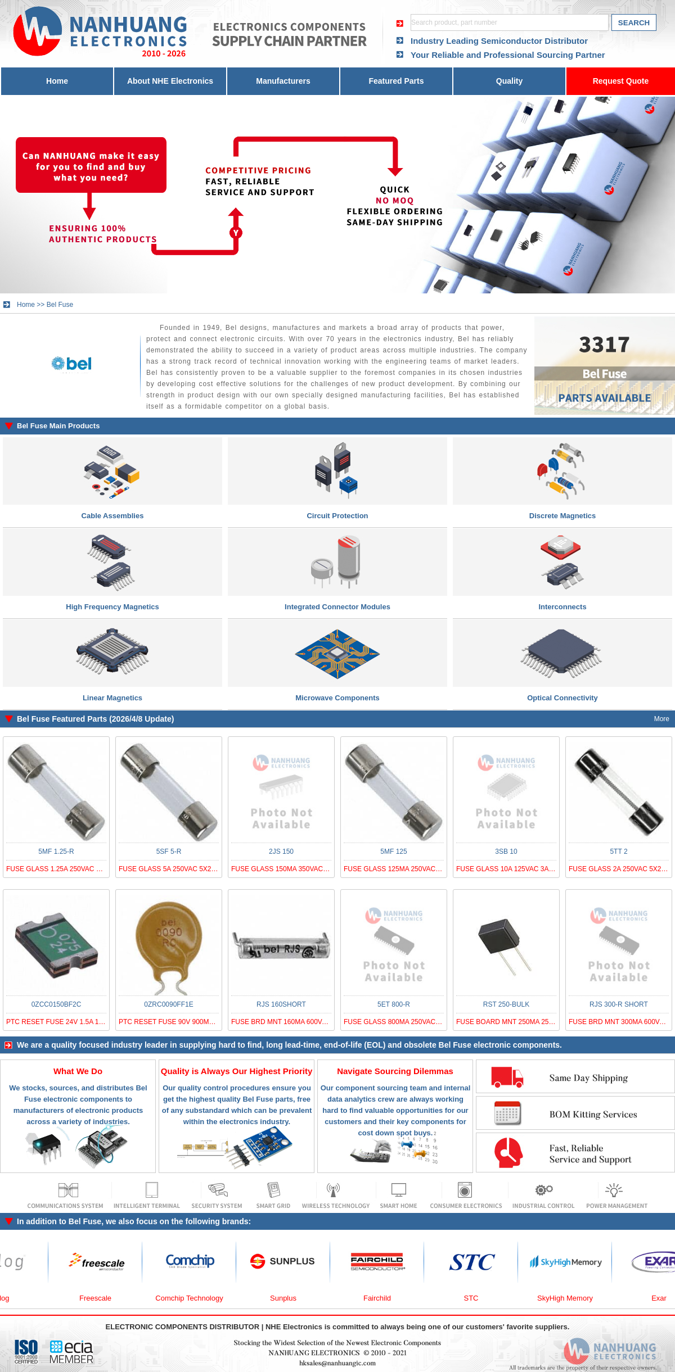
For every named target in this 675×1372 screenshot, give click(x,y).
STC (481, 1298)
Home (57, 80)
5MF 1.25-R (56, 851)
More (661, 719)
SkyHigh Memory (575, 1298)
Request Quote (621, 80)
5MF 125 (393, 851)
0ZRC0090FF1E (168, 1004)
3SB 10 (506, 851)
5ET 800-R (393, 1004)
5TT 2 (618, 851)
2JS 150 (281, 851)
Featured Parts (396, 80)
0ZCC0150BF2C (57, 1004)
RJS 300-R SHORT (619, 1004)
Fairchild (387, 1298)
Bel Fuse (60, 305)
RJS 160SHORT (281, 1004)
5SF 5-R (169, 851)
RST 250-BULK (506, 1004)
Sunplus (293, 1298)
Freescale (105, 1298)
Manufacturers (283, 80)
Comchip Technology (199, 1298)
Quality (509, 80)
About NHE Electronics (170, 80)
